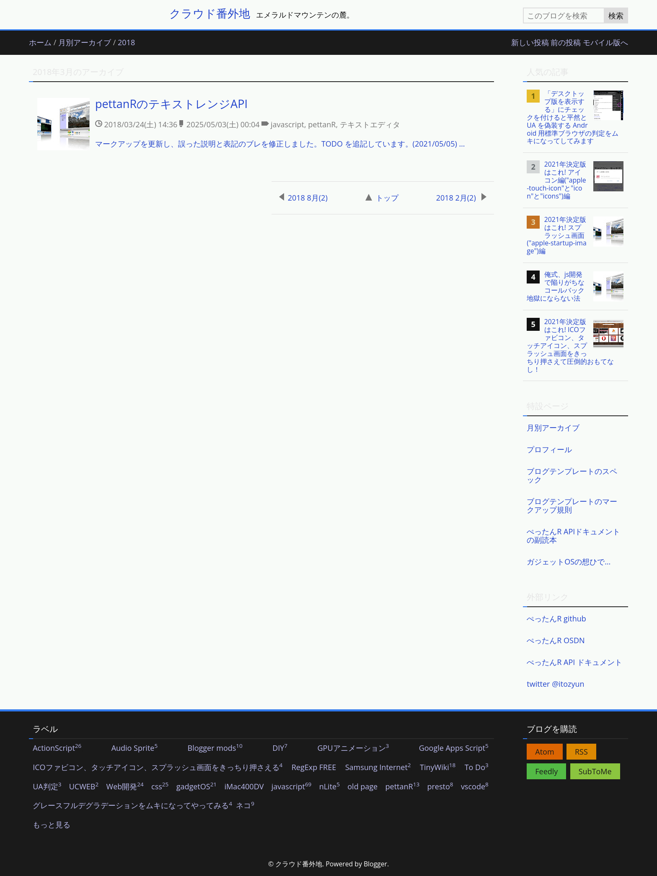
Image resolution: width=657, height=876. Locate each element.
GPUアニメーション (353, 748)
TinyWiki (437, 767)
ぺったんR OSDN (556, 640)
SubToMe (595, 771)
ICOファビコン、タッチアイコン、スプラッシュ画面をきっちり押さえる (157, 767)
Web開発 (125, 786)
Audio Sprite (134, 748)
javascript (292, 786)
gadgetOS (196, 786)
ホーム (40, 42)
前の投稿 (566, 42)
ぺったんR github (556, 618)
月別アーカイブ (84, 42)
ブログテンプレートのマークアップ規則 (572, 505)
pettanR (402, 786)
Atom (544, 752)
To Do (477, 767)
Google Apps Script (454, 748)
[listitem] (261, 128)
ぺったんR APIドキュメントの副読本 (573, 535)
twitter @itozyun (555, 684)
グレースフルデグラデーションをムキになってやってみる (132, 805)
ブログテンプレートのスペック (572, 475)
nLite (329, 786)
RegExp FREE (314, 767)
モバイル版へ (605, 42)
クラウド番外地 (209, 13)
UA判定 (47, 786)
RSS (581, 752)
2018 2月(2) (461, 198)
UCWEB (83, 786)
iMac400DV (244, 786)
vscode (475, 786)
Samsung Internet (378, 767)
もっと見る (51, 825)
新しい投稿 (530, 42)
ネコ (245, 805)
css (159, 786)
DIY (279, 748)
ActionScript (57, 748)
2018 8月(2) (303, 198)
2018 (126, 42)
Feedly (546, 771)
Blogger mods (215, 748)
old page (362, 786)
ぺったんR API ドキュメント (574, 662)
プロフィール (549, 449)
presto (440, 786)
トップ (381, 198)
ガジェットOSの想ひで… (568, 562)
